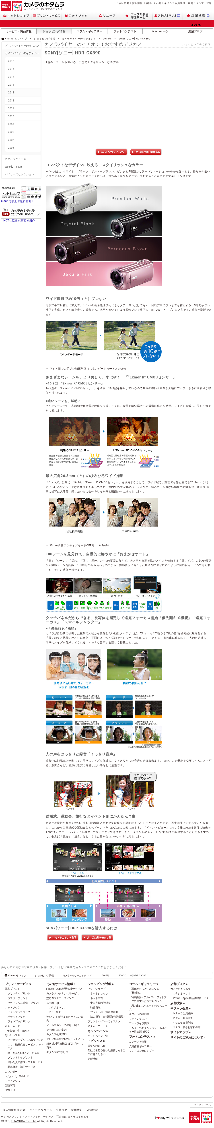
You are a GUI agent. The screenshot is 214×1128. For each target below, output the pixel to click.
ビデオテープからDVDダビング (25, 1039)
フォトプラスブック (19, 1012)
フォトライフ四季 (139, 1023)
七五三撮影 (55, 1012)
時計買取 (95, 1007)
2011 (11, 108)
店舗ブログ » (178, 984)
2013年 (107, 38)
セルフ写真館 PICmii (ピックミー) (65, 1039)
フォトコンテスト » (142, 1036)
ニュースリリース (40, 1109)
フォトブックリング (19, 1021)
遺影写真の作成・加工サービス (25, 1062)
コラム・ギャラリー (89, 31)
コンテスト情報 (138, 1041)
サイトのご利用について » (187, 1037)
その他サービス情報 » (60, 984)
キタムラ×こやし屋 (57, 1052)
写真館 (60, 1116)
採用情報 (137, 3)
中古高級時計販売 (100, 1002)
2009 (11, 124)
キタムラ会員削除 (183, 1022)
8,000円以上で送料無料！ (17, 201)
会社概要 (124, 3)
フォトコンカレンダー (141, 1050)
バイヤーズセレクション (19, 174)
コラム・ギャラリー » (143, 984)
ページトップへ (202, 1105)
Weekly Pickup (13, 166)
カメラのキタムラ (180, 988)
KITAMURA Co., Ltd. (23, 1121)
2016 (11, 68)
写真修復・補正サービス (21, 1066)
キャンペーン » (98, 1031)
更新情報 (93, 1058)
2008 (11, 132)
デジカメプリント (11, 1116)
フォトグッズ (12, 1080)
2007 (11, 140)
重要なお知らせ (96, 1045)
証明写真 (10, 1085)
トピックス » (96, 1041)
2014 (11, 84)
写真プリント (12, 988)
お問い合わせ (153, 3)
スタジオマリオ (57, 1007)
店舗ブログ (195, 31)
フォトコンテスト (124, 31)
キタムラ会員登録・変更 (178, 3)
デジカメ (48, 1116)
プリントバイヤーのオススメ (22, 45)
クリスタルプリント (19, 993)
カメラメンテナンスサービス (62, 993)
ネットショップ (96, 988)
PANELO (9, 1090)
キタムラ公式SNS (56, 1034)
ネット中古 (96, 998)
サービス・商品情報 (19, 31)
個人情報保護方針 (14, 1109)
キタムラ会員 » (180, 1008)
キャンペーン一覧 (98, 1035)
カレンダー (11, 1071)
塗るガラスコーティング (60, 998)
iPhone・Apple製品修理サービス (64, 988)
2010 (11, 116)
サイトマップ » (180, 1032)
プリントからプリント (20, 1057)
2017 (11, 61)
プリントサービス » (18, 984)
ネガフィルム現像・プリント (24, 1002)
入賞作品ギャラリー (140, 1046)
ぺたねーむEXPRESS (17, 1076)
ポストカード (12, 1026)
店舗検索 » (177, 1003)
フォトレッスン (138, 1018)
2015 (11, 77)
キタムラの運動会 (139, 1014)
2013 (11, 92)
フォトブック (12, 1007)
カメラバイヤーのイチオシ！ (79, 38)
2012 (11, 100)
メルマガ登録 (204, 3)
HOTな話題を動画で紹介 (19, 220)
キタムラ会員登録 (183, 1013)
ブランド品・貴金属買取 (104, 1012)
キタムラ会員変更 (183, 1018)
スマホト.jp (52, 1002)
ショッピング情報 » (100, 984)
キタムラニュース (15, 159)
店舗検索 (92, 1109)
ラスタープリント (18, 998)
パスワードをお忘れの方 (186, 1027)
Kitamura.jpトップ (16, 38)
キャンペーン (160, 31)
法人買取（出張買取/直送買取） (108, 1016)
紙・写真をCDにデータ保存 (23, 1053)
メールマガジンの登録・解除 (62, 1025)
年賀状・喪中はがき (18, 1030)
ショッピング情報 (54, 31)
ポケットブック (16, 1016)
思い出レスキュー (15, 1035)
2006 (11, 147)
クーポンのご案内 (56, 1029)
